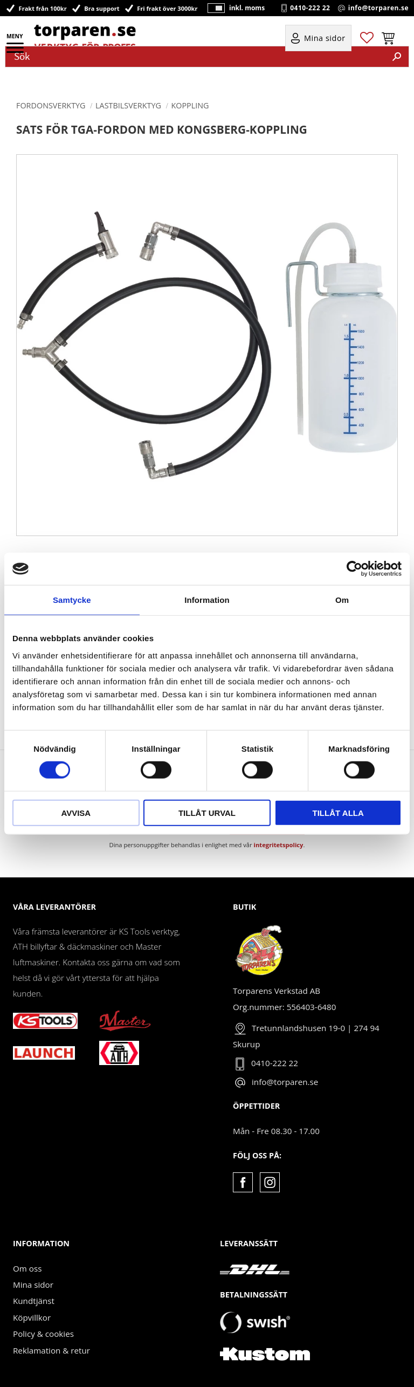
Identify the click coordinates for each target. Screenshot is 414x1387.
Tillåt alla (338, 812)
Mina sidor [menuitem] (325, 38)
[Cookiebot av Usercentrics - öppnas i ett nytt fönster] (354, 569)
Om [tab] (342, 600)
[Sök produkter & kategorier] (195, 56)
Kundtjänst (33, 1300)
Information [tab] (207, 600)
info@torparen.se (378, 8)
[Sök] (396, 56)
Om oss (27, 1268)
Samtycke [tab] (72, 600)
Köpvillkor (32, 1317)
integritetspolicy (278, 845)
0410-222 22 (310, 8)
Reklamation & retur (51, 1350)
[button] (15, 51)
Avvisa (76, 812)
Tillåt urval (207, 812)
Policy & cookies (43, 1333)
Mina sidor (33, 1284)
